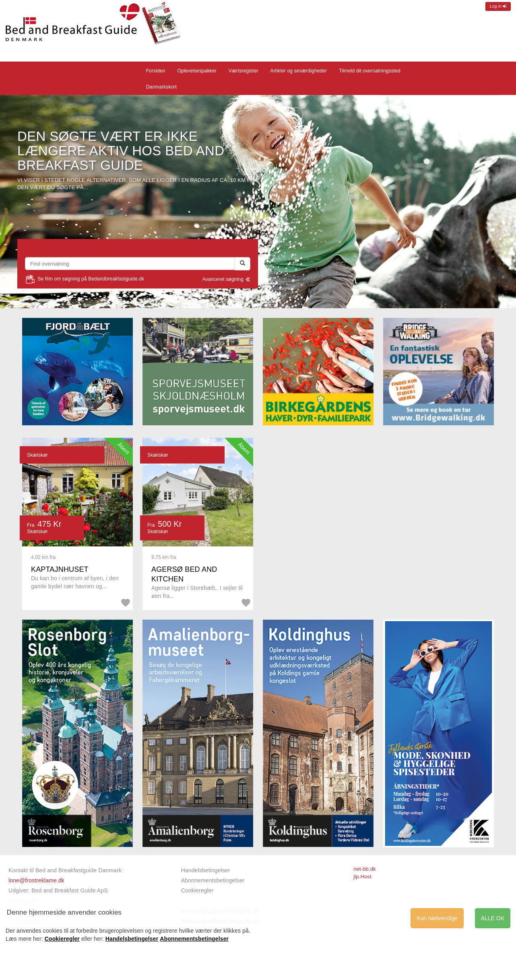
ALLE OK (492, 918)
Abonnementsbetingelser (213, 880)
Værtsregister (243, 71)
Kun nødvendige (437, 918)
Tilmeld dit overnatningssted (369, 71)
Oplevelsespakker (196, 71)
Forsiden (155, 71)
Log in (498, 6)
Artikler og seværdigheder (298, 71)
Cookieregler (197, 890)
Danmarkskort (161, 87)
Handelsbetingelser (205, 870)
